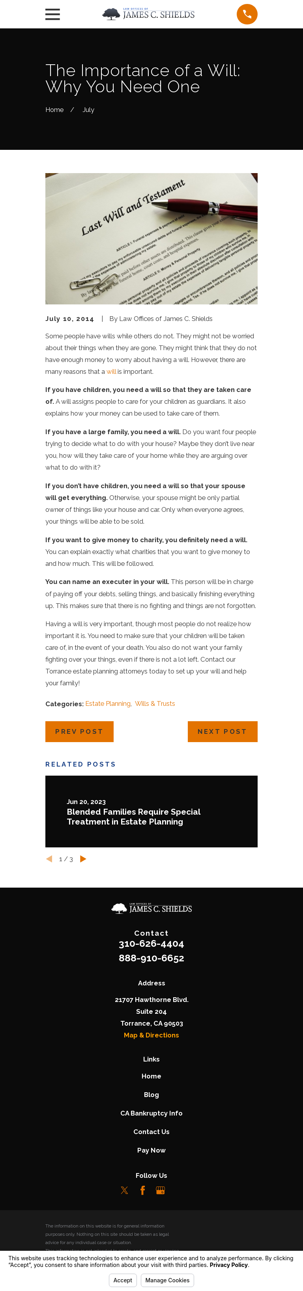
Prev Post (79, 731)
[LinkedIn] (178, 1190)
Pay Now (151, 1150)
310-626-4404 (151, 943)
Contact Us (151, 1132)
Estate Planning (108, 703)
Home (151, 1076)
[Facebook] (142, 1190)
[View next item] (83, 858)
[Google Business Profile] (160, 1190)
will (111, 371)
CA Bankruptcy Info (151, 1113)
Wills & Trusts (155, 703)
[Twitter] (124, 1190)
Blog (151, 1095)
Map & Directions (151, 1035)
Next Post (223, 731)
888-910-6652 (151, 958)
